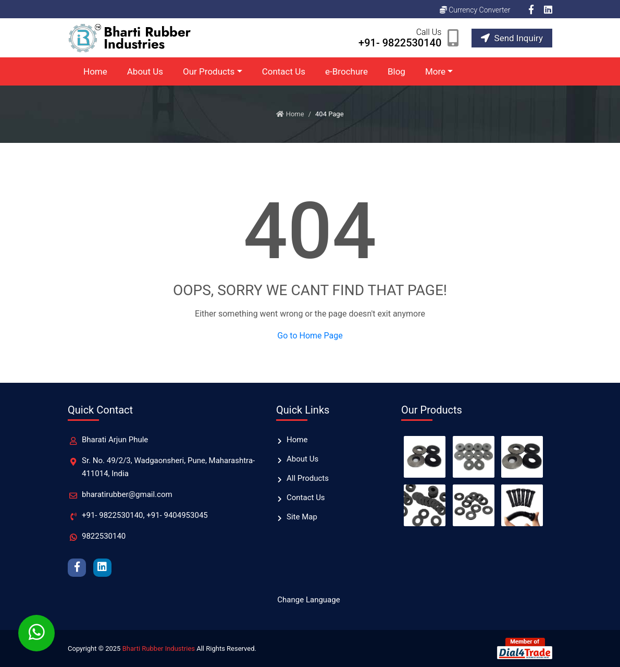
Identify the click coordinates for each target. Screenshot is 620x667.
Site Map (302, 517)
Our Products (208, 71)
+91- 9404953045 (177, 515)
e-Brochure (346, 71)
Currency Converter (475, 10)
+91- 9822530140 (112, 515)
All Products (308, 478)
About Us (145, 71)
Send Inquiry (512, 38)
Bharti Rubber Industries (158, 648)
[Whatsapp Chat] (36, 633)
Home (95, 71)
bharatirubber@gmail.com (127, 494)
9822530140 (104, 536)
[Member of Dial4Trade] (524, 648)
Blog (396, 71)
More (435, 71)
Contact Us (283, 71)
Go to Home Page (309, 336)
